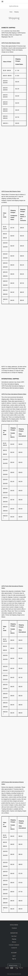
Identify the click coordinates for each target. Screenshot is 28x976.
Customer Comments (14, 944)
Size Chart (14, 936)
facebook (14, 928)
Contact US (14, 947)
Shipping (16, 12)
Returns (14, 942)
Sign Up (14, 958)
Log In (14, 956)
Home (10, 12)
